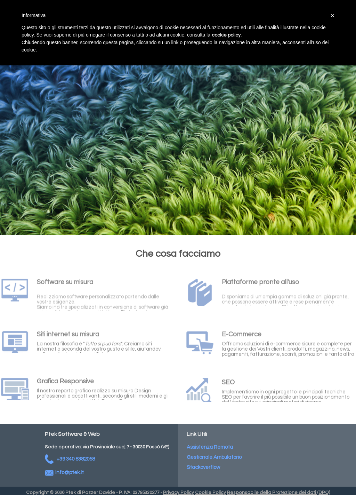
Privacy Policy (178, 492)
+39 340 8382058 (70, 459)
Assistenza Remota (210, 447)
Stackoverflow (203, 467)
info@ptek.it (64, 472)
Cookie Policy (210, 492)
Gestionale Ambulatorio (214, 457)
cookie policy (226, 35)
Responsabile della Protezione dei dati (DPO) (278, 492)
